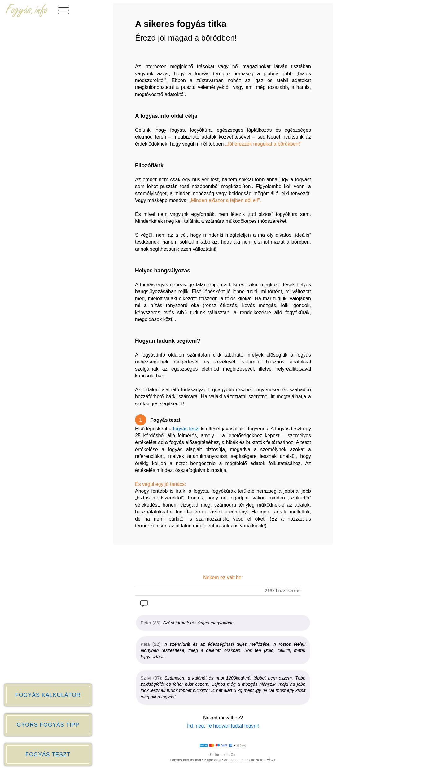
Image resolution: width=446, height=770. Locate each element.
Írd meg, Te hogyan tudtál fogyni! (223, 725)
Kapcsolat (212, 760)
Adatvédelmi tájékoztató (243, 760)
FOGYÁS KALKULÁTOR (48, 695)
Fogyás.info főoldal (185, 760)
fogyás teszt (186, 428)
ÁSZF (271, 760)
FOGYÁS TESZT (48, 754)
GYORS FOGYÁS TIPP (48, 725)
